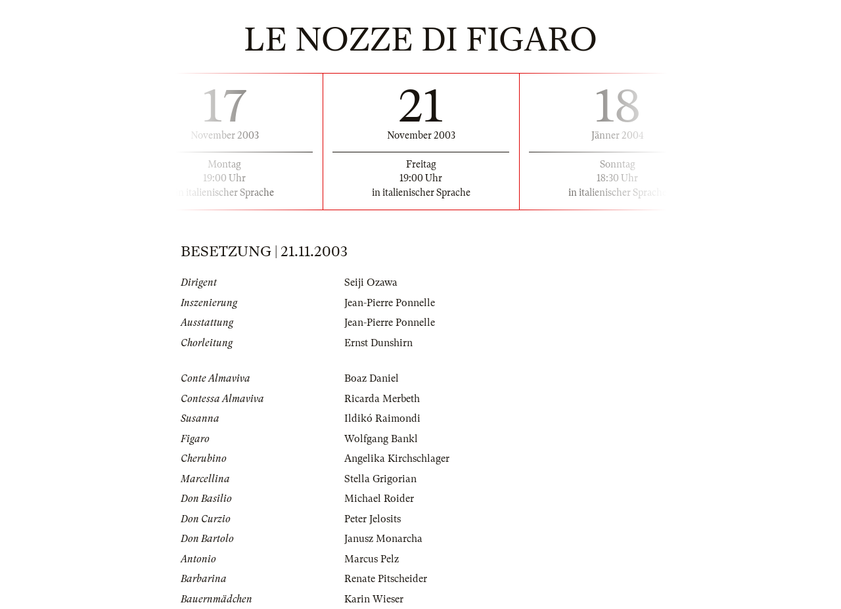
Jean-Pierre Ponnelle (389, 303)
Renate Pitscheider (385, 579)
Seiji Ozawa (371, 282)
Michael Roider (379, 499)
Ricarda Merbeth (382, 399)
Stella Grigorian (380, 479)
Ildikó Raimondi (382, 418)
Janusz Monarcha (383, 539)
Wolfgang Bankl (381, 439)
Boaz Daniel (371, 378)
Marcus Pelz (371, 559)
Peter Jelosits (372, 519)
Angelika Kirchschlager (396, 458)
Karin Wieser (373, 599)
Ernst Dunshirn (378, 343)
